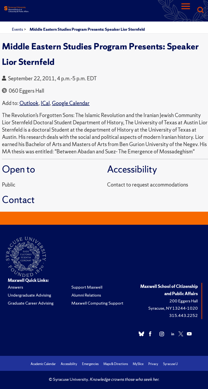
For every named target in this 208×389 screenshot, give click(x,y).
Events (18, 29)
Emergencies (90, 364)
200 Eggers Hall (183, 301)
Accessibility (69, 364)
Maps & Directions (115, 364)
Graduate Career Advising (31, 303)
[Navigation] (185, 10)
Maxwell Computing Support (97, 303)
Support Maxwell (86, 287)
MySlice (138, 364)
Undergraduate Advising (29, 295)
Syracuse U (170, 364)
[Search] (200, 10)
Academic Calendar (43, 364)
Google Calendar (71, 103)
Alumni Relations (86, 295)
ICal (45, 103)
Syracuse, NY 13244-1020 (173, 308)
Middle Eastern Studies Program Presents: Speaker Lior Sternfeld (87, 29)
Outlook (29, 103)
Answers (15, 287)
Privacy (153, 364)
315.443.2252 (183, 315)
